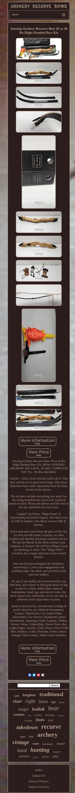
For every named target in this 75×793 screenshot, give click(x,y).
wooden (18, 714)
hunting (39, 750)
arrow (45, 756)
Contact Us (39, 775)
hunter (61, 743)
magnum (56, 752)
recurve (51, 726)
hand (22, 750)
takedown (27, 727)
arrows (24, 756)
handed (38, 715)
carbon (28, 720)
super (22, 736)
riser (17, 701)
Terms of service (38, 787)
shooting (50, 714)
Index (38, 770)
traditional (51, 694)
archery (47, 734)
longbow (29, 695)
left (53, 702)
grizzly (35, 757)
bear (53, 708)
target (23, 709)
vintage (20, 742)
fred (50, 720)
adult (16, 696)
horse (62, 702)
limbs (40, 719)
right (30, 701)
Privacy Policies (39, 781)
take (29, 716)
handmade (48, 744)
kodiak (38, 709)
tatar (55, 756)
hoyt (31, 736)
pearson (61, 715)
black (43, 701)
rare (36, 743)
